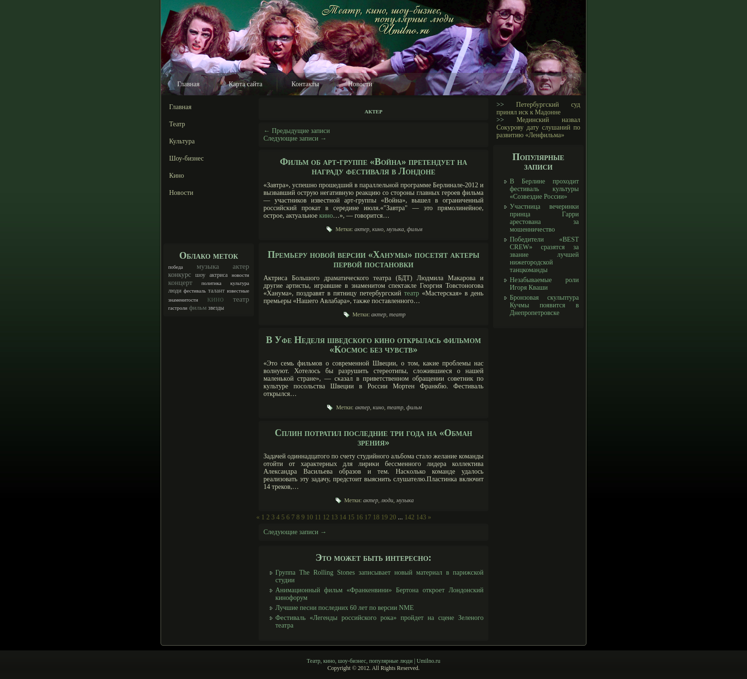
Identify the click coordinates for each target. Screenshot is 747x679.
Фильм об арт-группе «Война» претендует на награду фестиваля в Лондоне (373, 166)
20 (392, 517)
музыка (208, 266)
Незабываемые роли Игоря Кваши (544, 283)
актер (240, 266)
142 (409, 517)
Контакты (305, 84)
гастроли (177, 308)
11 (318, 517)
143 (421, 517)
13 (334, 517)
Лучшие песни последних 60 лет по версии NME (344, 607)
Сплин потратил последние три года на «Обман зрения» (374, 437)
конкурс (179, 274)
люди (175, 290)
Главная (188, 84)
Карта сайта (245, 84)
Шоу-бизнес (186, 158)
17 (367, 517)
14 (342, 517)
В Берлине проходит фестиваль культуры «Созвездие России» (544, 189)
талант (216, 290)
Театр (177, 124)
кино (215, 299)
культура (239, 283)
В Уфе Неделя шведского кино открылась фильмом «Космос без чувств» (373, 344)
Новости (360, 84)
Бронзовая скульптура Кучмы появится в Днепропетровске (544, 305)
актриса (219, 275)
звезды (216, 308)
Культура (182, 141)
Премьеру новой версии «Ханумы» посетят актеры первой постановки (373, 259)
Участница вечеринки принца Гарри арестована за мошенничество (544, 218)
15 (351, 517)
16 (359, 517)
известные (238, 291)
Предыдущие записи (296, 130)
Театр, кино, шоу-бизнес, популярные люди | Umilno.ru (373, 661)
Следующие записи (295, 138)
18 (376, 517)
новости (240, 275)
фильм (198, 307)
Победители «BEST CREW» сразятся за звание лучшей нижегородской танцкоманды (544, 255)
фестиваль (194, 291)
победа (175, 267)
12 (326, 517)
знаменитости (183, 300)
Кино (176, 175)
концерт (180, 282)
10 (309, 517)
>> (500, 104)
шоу (200, 275)
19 (384, 517)
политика (212, 283)
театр (241, 299)
